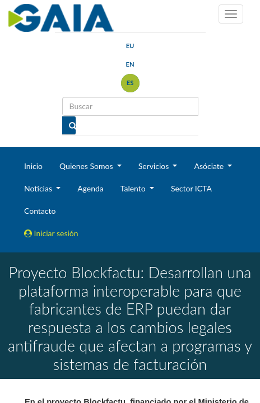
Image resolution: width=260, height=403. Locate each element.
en (130, 64)
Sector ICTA (191, 188)
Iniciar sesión (51, 233)
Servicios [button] (154, 166)
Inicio (33, 166)
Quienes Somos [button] (87, 166)
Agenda (90, 188)
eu (130, 45)
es (130, 82)
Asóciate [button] (209, 166)
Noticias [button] (39, 188)
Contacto (39, 210)
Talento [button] (134, 188)
